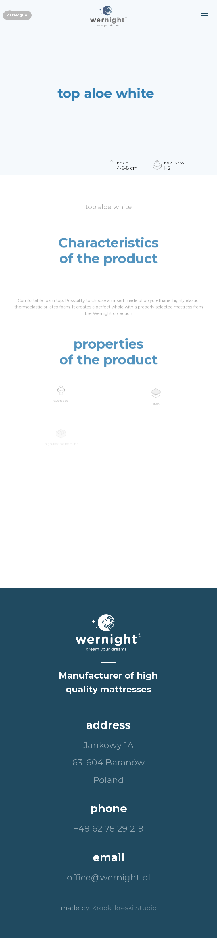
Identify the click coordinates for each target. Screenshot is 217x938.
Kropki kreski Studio (124, 908)
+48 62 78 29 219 (108, 828)
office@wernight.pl (108, 877)
